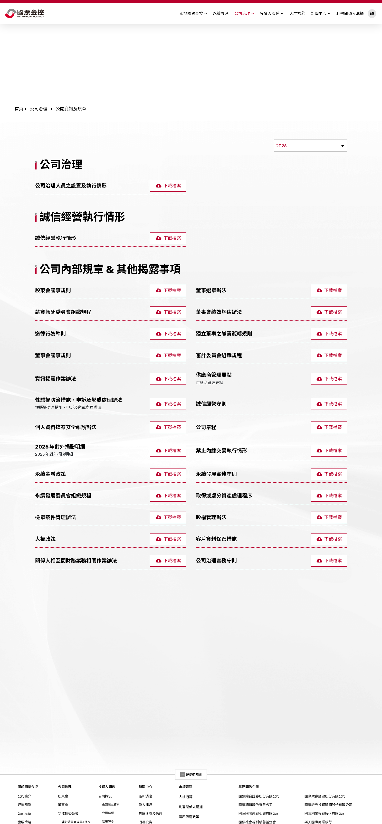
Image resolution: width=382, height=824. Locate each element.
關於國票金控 (193, 13)
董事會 (63, 805)
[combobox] (310, 146)
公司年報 (108, 813)
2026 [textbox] (281, 146)
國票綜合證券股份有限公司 (259, 796)
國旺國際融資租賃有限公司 (259, 814)
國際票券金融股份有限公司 (325, 796)
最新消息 (145, 796)
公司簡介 (24, 796)
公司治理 (244, 13)
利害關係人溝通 (350, 13)
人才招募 (297, 13)
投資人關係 (272, 13)
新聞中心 (321, 13)
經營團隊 (24, 805)
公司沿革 (24, 814)
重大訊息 (145, 805)
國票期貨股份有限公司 (256, 805)
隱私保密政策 (189, 817)
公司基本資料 (111, 804)
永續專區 (221, 13)
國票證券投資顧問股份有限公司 (328, 805)
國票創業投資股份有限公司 (325, 814)
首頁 (19, 109)
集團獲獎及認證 (150, 814)
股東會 (63, 796)
